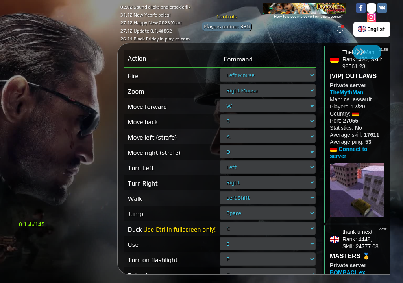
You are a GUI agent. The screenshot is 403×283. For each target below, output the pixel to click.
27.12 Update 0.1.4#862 (146, 31)
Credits (26, 258)
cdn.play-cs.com (61, 20)
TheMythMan (347, 92)
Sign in (38, 54)
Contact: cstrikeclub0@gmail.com (55, 218)
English (372, 29)
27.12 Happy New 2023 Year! (151, 23)
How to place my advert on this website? (308, 16)
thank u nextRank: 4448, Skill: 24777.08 (360, 239)
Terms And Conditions (42, 236)
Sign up (81, 54)
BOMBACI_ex (347, 272)
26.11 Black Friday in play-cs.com (155, 39)
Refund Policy (33, 243)
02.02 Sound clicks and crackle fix (155, 7)
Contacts (28, 265)
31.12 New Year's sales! (145, 15)
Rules (24, 251)
